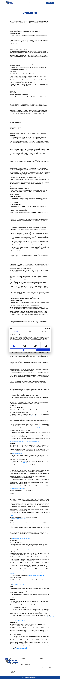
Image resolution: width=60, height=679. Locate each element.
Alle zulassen (43, 349)
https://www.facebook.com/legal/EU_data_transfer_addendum (22, 439)
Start (26, 2)
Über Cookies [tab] (44, 331)
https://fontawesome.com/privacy (18, 584)
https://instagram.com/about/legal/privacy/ (21, 491)
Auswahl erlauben (30, 349)
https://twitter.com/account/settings (18, 466)
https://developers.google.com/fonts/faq (37, 547)
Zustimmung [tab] (16, 331)
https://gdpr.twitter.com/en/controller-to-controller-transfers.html (22, 462)
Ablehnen (16, 349)
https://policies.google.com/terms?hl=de (20, 648)
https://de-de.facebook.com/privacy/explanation (36, 427)
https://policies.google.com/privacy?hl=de (29, 549)
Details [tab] (30, 331)
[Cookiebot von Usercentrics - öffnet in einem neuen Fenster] (46, 328)
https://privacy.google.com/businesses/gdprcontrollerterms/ (22, 616)
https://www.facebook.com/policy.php (32, 441)
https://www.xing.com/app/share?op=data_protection (21, 538)
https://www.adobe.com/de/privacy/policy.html (36, 575)
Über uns (31, 2)
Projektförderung (38, 2)
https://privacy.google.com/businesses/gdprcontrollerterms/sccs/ (44, 616)
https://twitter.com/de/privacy (17, 453)
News (44, 2)
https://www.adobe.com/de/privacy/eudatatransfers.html (21, 570)
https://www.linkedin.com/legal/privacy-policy (20, 518)
